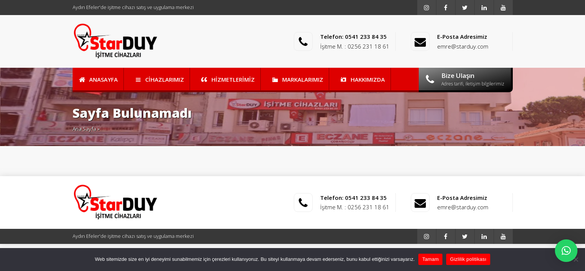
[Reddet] (575, 259)
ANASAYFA (98, 79)
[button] (566, 250)
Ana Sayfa (84, 128)
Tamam (430, 259)
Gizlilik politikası (468, 259)
